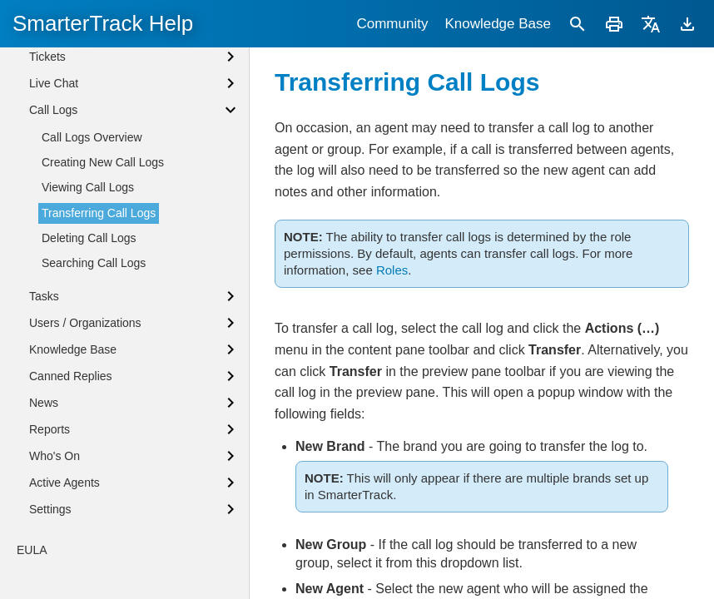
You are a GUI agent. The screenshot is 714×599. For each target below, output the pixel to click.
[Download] (687, 23)
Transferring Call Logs (99, 322)
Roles (392, 270)
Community (392, 24)
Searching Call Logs (94, 372)
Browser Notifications (84, 85)
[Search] (577, 23)
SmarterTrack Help (102, 23)
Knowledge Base (497, 24)
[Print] (614, 23)
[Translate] (650, 23)
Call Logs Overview (92, 247)
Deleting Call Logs (89, 347)
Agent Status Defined (84, 56)
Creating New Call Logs (103, 272)
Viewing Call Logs (88, 297)
